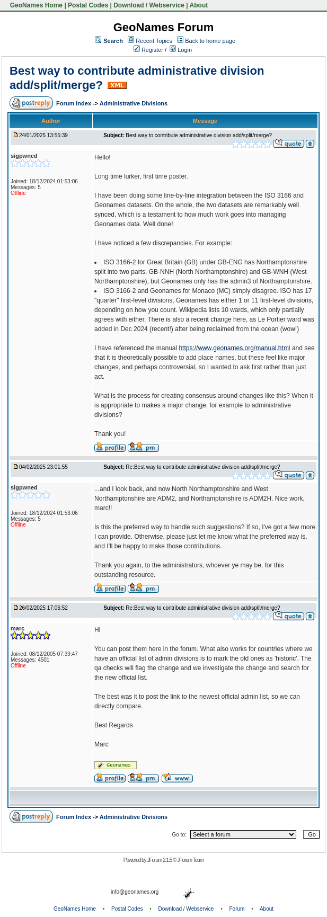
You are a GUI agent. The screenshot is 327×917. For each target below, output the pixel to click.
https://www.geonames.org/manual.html (234, 348)
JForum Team (190, 860)
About (199, 5)
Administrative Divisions (133, 103)
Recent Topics (154, 41)
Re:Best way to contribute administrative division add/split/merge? (203, 467)
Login (181, 50)
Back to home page (210, 41)
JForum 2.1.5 (160, 860)
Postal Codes (88, 5)
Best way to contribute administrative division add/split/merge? (199, 135)
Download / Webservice (148, 5)
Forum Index (74, 103)
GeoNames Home (35, 5)
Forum (237, 909)
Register (148, 50)
